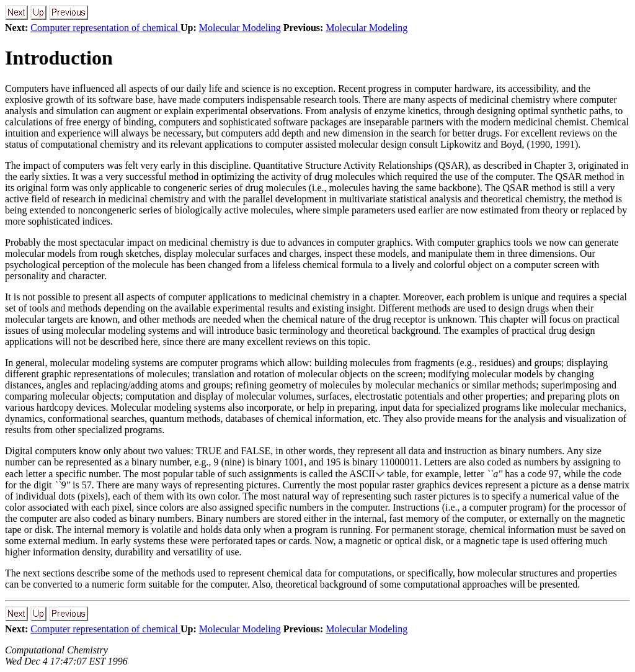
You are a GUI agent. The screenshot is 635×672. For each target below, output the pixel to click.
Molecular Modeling (240, 27)
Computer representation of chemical (105, 27)
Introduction (59, 58)
